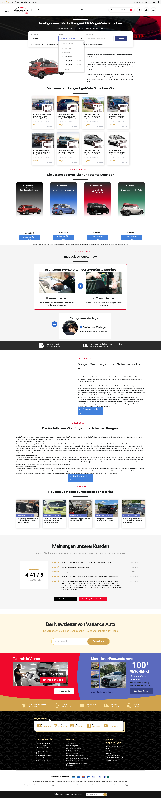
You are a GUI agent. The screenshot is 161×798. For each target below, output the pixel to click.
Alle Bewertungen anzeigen (65, 599)
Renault (85, 782)
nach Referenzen (74, 794)
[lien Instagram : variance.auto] (78, 726)
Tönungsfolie (66, 782)
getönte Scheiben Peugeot (77, 785)
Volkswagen (59, 782)
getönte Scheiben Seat (106, 785)
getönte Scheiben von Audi (45, 785)
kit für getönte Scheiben (30, 785)
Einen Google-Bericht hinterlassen (93, 599)
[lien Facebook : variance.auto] (45, 726)
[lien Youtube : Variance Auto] (112, 726)
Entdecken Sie (64, 691)
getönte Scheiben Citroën (119, 785)
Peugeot (72, 782)
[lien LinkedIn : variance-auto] (62, 726)
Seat (96, 782)
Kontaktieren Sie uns (140, 2)
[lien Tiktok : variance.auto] (94, 726)
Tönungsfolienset (39, 782)
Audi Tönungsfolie (50, 782)
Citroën (108, 782)
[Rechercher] (105, 794)
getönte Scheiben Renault (92, 785)
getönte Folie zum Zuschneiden (94, 44)
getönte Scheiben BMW (133, 785)
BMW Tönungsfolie (123, 782)
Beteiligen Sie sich (141, 691)
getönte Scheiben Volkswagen (61, 785)
